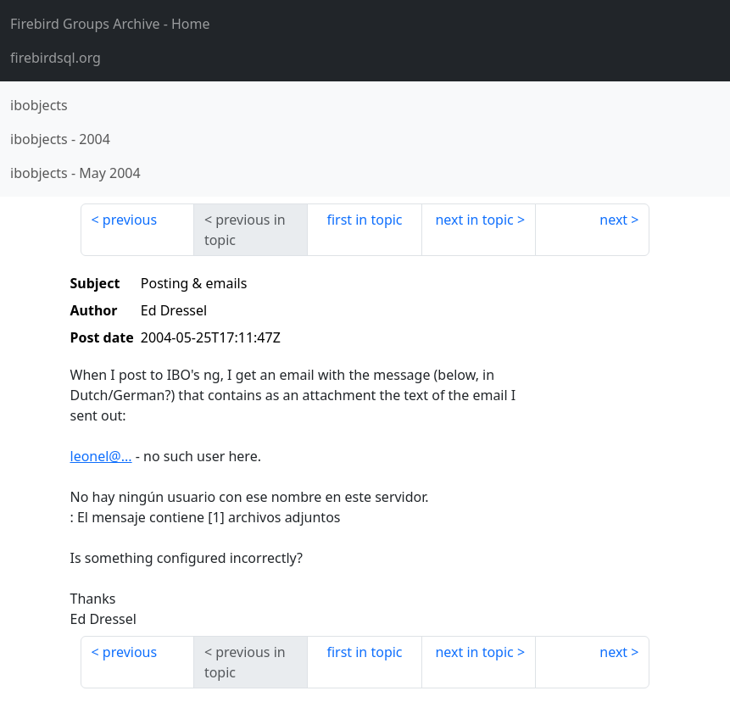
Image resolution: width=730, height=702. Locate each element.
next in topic (474, 219)
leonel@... (101, 456)
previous (130, 219)
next (613, 219)
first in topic (364, 219)
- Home (110, 23)
